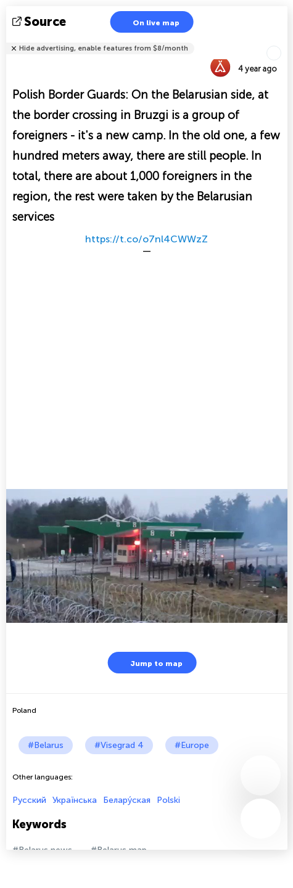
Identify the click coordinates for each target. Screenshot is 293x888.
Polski (168, 800)
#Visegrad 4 (119, 745)
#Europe (192, 745)
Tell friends (282, 40)
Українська (74, 800)
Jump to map (149, 662)
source (40, 21)
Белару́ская (127, 800)
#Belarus (46, 745)
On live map (148, 22)
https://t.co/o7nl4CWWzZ (146, 239)
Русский (29, 800)
